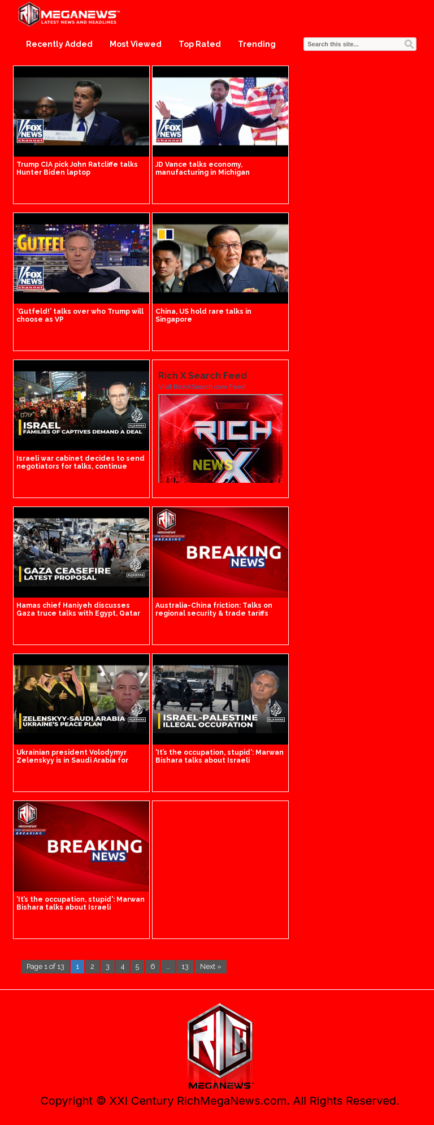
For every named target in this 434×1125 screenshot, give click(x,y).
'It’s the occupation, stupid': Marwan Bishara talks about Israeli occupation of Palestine (219, 760)
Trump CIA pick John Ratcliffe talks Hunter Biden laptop (77, 168)
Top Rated (200, 44)
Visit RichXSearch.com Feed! (202, 387)
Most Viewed (136, 44)
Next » (211, 966)
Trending (257, 44)
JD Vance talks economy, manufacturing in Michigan (202, 168)
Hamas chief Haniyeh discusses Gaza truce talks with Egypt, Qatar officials (78, 613)
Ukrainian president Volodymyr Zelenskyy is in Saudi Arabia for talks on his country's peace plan (75, 760)
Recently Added (59, 44)
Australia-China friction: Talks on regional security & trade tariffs (213, 609)
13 (185, 966)
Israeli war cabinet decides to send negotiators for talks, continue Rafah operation (80, 466)
